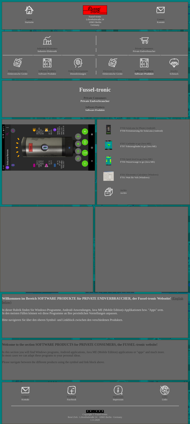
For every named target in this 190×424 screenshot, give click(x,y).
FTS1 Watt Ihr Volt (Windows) (135, 177)
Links (164, 396)
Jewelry (174, 71)
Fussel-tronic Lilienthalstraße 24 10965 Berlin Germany (95, 20)
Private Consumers (144, 48)
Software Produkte (47, 74)
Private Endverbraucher (144, 51)
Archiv (123, 190)
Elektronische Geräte (18, 74)
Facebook (71, 396)
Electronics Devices (17, 71)
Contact (160, 19)
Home (29, 19)
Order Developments (78, 71)
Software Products (47, 71)
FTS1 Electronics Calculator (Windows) (139, 174)
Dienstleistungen (78, 74)
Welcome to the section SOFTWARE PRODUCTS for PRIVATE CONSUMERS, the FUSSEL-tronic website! (80, 344)
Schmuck (174, 74)
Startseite (29, 22)
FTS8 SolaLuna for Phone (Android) (137, 128)
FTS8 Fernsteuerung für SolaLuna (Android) (141, 131)
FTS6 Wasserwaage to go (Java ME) (137, 162)
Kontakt (161, 22)
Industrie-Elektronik (47, 51)
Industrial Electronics (47, 48)
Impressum (118, 396)
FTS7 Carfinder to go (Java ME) (135, 143)
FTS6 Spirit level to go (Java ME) (136, 159)
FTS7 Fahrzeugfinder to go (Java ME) (138, 146)
